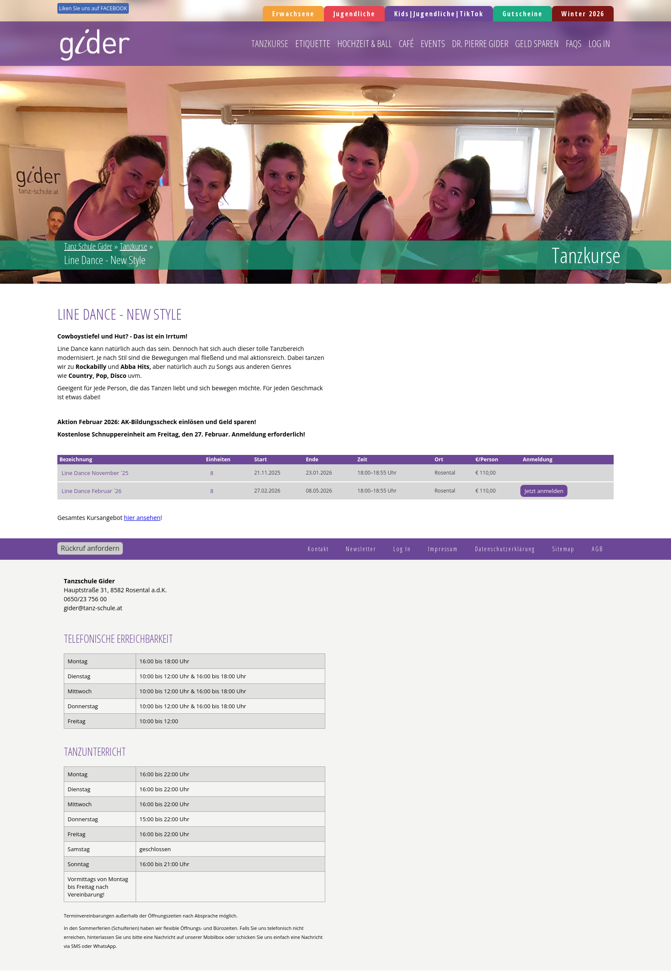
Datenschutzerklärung (505, 549)
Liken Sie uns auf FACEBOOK (93, 8)
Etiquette (312, 43)
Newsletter (361, 549)
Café (406, 43)
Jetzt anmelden (544, 491)
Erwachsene (293, 13)
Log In (599, 43)
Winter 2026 (582, 13)
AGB (597, 549)
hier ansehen (142, 518)
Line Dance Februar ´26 (92, 491)
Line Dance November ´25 (95, 473)
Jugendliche (354, 13)
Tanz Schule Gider (88, 246)
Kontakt (318, 549)
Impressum (443, 549)
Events (433, 43)
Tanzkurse (269, 43)
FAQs (574, 43)
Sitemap (563, 549)
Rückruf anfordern (90, 548)
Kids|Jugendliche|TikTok (439, 13)
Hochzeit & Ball (364, 43)
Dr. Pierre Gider (480, 43)
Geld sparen (537, 43)
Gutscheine (522, 13)
